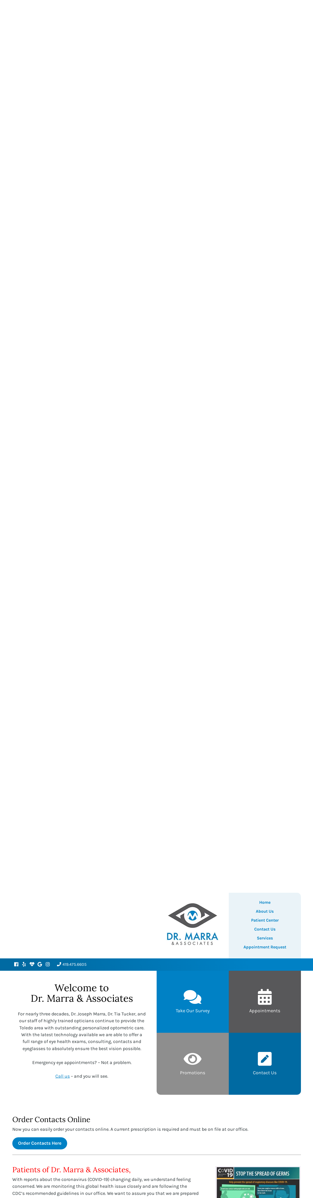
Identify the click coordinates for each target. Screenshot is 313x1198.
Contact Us (264, 929)
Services (265, 938)
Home (264, 902)
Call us (62, 1076)
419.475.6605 (72, 964)
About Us (265, 911)
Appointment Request (264, 946)
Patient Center (265, 920)
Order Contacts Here (39, 1143)
